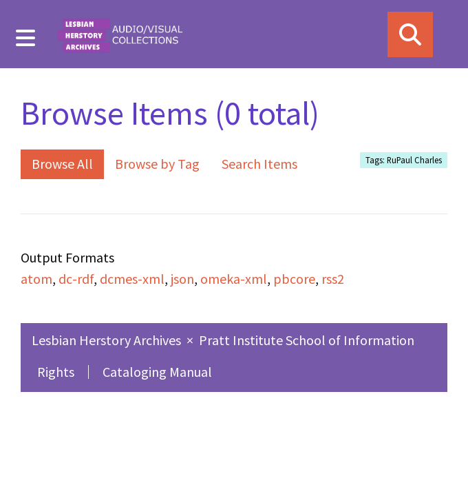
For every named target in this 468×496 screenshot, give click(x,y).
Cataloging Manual (157, 371)
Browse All (62, 163)
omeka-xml (233, 278)
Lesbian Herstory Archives (108, 340)
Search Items (259, 163)
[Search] (410, 34)
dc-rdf (76, 278)
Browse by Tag (157, 163)
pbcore (294, 278)
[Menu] (26, 38)
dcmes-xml (132, 278)
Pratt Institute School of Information (306, 340)
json (182, 278)
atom (36, 278)
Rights (55, 371)
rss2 (332, 278)
